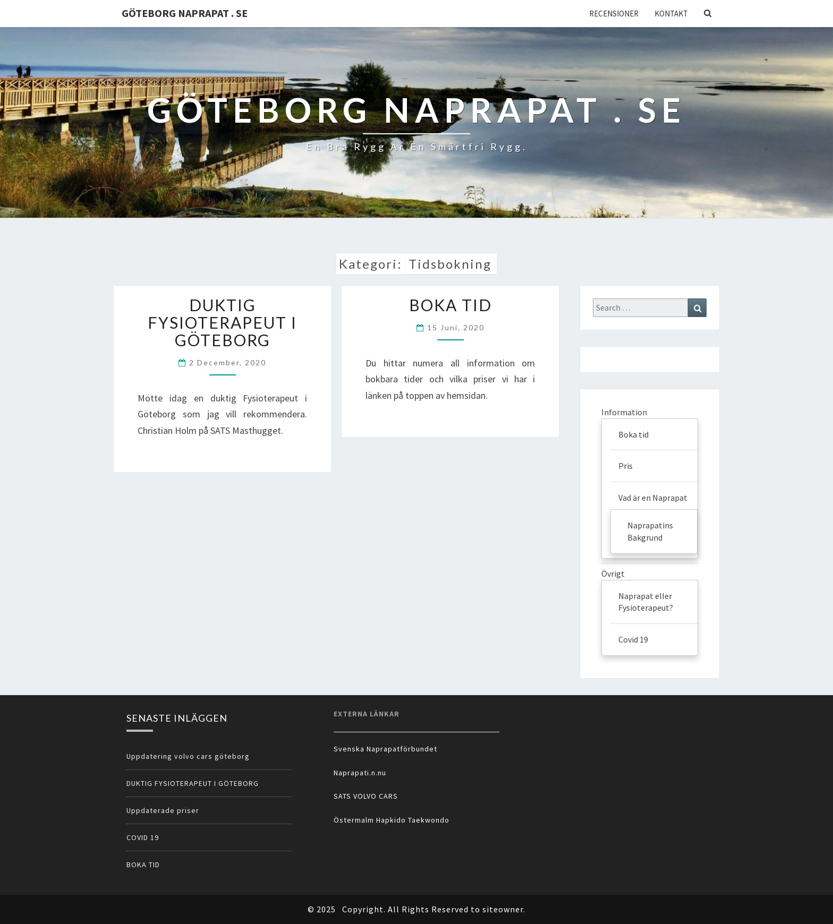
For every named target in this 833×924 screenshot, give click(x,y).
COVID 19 (142, 837)
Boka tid (633, 434)
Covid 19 (633, 639)
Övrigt (613, 573)
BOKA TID (450, 304)
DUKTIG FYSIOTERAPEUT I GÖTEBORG (222, 322)
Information (624, 412)
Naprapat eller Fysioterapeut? (645, 602)
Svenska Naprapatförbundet (385, 749)
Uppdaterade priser (162, 810)
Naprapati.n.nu (360, 772)
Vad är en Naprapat (652, 497)
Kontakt (671, 13)
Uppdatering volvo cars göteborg (188, 756)
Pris (625, 465)
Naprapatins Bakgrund (650, 531)
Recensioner (614, 13)
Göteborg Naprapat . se (185, 13)
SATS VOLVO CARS (366, 796)
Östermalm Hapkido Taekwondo (391, 820)
